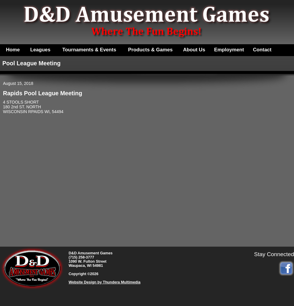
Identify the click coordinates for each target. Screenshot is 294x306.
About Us (194, 50)
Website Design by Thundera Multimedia (104, 282)
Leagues (40, 50)
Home (13, 50)
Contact (262, 50)
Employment (229, 50)
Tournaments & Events (89, 50)
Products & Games (150, 50)
